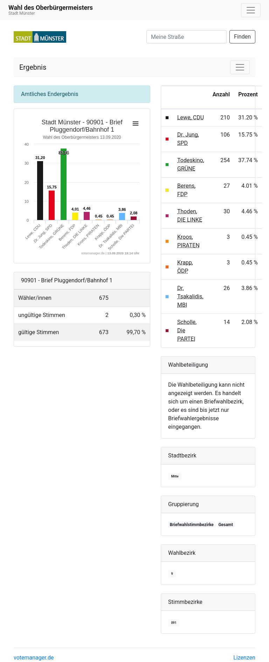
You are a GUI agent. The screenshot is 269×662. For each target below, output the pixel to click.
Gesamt (225, 524)
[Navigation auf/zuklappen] (251, 10)
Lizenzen (244, 657)
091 (174, 623)
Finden (242, 36)
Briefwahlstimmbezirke (192, 524)
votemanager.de (34, 657)
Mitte (174, 476)
